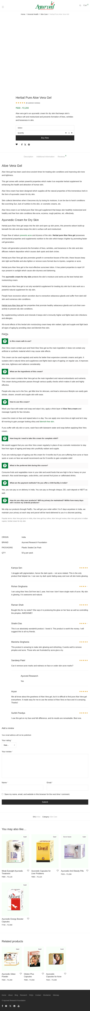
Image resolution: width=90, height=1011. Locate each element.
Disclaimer (47, 995)
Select (20, 128)
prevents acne (26, 235)
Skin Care (44, 14)
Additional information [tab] (45, 157)
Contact (38, 995)
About (10, 995)
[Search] (81, 5)
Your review (7, 752)
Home (23, 14)
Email (50, 783)
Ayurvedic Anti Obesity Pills (72, 871)
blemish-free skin (47, 422)
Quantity (21, 133)
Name (5, 783)
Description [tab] (28, 157)
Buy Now (45, 138)
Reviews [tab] (62, 156)
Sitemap (56, 995)
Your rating (7, 740)
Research (23, 995)
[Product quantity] (69, 132)
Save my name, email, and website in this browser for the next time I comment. (37, 794)
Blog (16, 995)
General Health (32, 14)
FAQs (31, 995)
